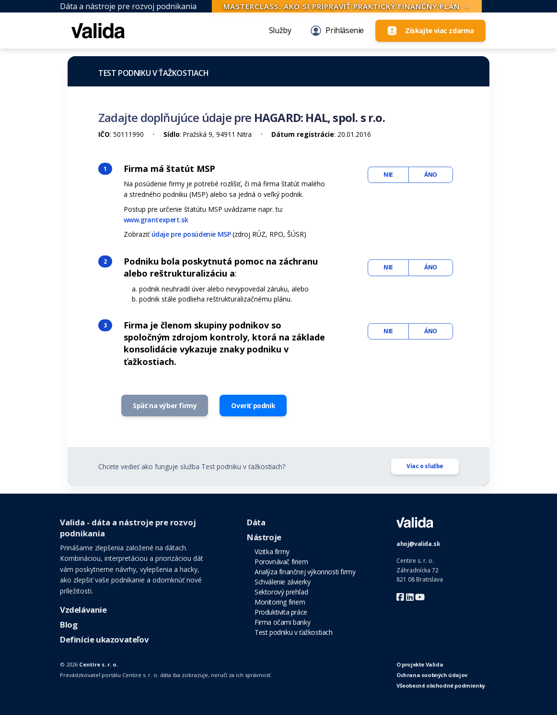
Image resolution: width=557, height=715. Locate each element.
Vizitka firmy (272, 551)
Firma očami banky (282, 622)
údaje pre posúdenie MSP (191, 234)
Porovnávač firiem (281, 561)
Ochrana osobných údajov (431, 675)
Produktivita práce (281, 612)
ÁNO (430, 174)
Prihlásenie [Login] (337, 30)
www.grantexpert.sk (156, 219)
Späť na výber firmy (165, 405)
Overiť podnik (253, 405)
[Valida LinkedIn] (411, 597)
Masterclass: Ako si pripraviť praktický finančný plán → (346, 6)
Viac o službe (424, 466)
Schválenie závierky (282, 581)
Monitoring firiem (280, 601)
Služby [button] (280, 30)
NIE (388, 174)
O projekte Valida (419, 664)
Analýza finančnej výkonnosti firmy (305, 571)
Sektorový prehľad (281, 591)
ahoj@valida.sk (418, 544)
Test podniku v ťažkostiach (153, 73)
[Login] (430, 31)
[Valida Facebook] (401, 597)
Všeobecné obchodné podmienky (440, 685)
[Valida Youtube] (420, 597)
